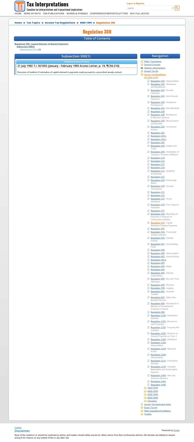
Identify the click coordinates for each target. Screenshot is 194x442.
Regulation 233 (158, 198)
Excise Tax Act (150, 407)
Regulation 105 (158, 108)
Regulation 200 (158, 120)
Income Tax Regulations (60, 22)
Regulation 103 (158, 96)
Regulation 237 (158, 210)
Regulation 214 (158, 158)
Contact (18, 427)
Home (18, 13)
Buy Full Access (139, 13)
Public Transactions (152, 61)
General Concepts (152, 64)
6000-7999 (152, 394)
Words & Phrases (77, 13)
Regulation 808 (158, 303)
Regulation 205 (158, 142)
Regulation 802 (158, 291)
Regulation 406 (158, 273)
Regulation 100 (158, 81)
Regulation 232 (158, 195)
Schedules (152, 401)
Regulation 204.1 (158, 136)
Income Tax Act (151, 71)
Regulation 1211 (158, 360)
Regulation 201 (158, 126)
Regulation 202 (158, 132)
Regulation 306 (158, 238)
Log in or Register (135, 3)
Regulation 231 (158, 192)
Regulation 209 (158, 151)
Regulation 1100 (158, 315)
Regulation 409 (158, 278)
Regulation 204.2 (158, 139)
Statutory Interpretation (154, 68)
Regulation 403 (158, 263)
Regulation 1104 (158, 339)
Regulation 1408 (158, 384)
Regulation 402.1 (158, 259)
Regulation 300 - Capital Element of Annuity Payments (41, 44)
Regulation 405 (158, 269)
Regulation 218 (158, 167)
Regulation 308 (158, 250)
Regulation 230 (158, 186)
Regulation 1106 (158, 342)
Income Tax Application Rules (157, 404)
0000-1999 (86, 22)
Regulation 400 (158, 253)
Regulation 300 (105, 22)
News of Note (32, 13)
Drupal (176, 430)
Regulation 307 (157, 244)
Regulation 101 (158, 84)
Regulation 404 (158, 266)
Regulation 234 (158, 204)
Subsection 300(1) (26, 46)
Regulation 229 (158, 180)
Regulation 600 (158, 285)
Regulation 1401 (158, 381)
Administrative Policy (29, 49)
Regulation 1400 (158, 375)
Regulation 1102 (158, 327)
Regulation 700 (158, 288)
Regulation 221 (158, 171)
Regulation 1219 (158, 366)
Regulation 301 (158, 228)
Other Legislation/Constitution (157, 410)
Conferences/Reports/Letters (109, 13)
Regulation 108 (158, 114)
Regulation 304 (158, 232)
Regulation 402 (158, 256)
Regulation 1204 (158, 348)
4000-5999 (152, 391)
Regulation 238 (158, 214)
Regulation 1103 (158, 333)
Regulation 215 (158, 161)
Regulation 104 (158, 102)
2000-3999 (152, 388)
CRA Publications (53, 13)
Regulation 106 (158, 111)
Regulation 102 (158, 90)
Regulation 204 (158, 145)
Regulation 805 (158, 297)
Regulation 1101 (158, 321)
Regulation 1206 (158, 354)
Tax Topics (33, 22)
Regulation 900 (158, 312)
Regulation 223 (158, 176)
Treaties (148, 414)
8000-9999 (152, 397)
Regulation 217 (158, 164)
